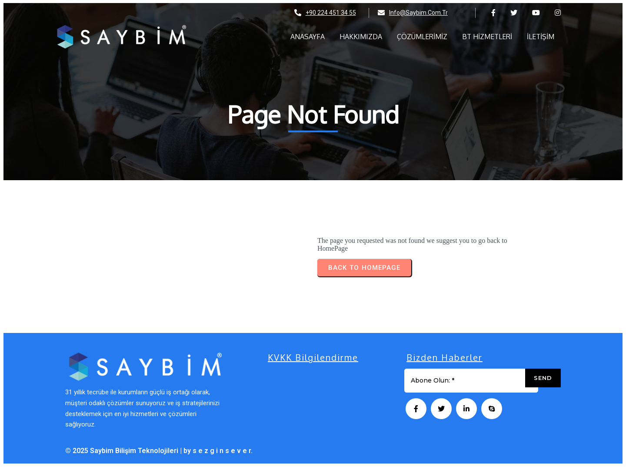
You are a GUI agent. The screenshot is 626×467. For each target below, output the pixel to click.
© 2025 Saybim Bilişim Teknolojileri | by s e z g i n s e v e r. (159, 451)
